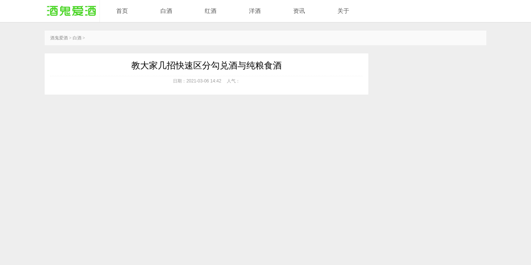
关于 (343, 11)
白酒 (166, 11)
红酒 (210, 11)
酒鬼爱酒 (59, 37)
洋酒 (255, 11)
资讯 (299, 11)
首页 (122, 11)
